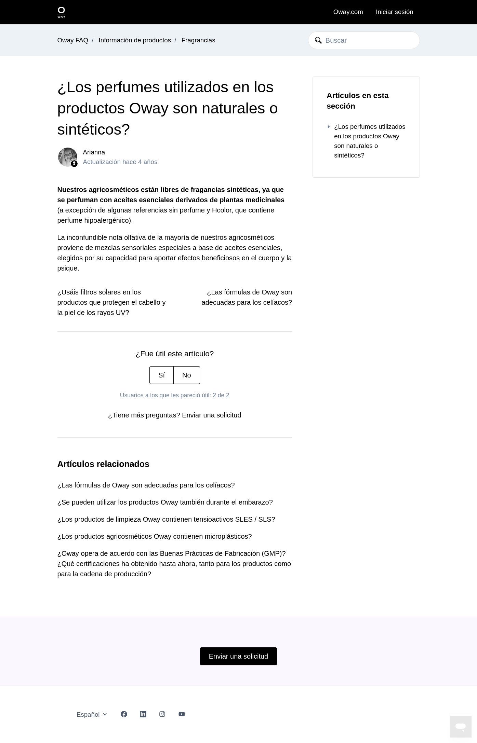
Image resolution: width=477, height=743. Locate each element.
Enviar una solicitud (211, 415)
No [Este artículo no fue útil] (186, 375)
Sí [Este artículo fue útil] (161, 375)
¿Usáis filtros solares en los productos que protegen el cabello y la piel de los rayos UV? (111, 302)
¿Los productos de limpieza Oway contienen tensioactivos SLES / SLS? (166, 519)
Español (92, 714)
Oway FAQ (73, 40)
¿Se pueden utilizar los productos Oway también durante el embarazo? (165, 502)
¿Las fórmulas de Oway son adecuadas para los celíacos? (146, 485)
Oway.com (348, 11)
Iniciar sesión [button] (394, 11)
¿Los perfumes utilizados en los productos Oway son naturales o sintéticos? (366, 141)
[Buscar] (364, 40)
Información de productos (135, 40)
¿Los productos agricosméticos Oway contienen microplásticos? (154, 536)
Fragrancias (198, 40)
